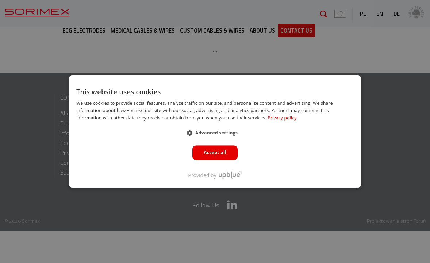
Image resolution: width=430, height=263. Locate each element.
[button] (215, 132)
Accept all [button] (215, 152)
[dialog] (215, 131)
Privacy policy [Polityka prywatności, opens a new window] (282, 118)
